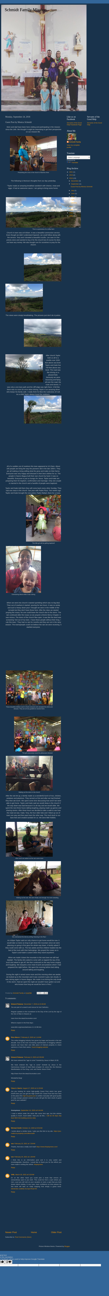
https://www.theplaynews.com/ (47, 1147)
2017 (71, 207)
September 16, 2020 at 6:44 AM (32, 1110)
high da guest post (29, 1096)
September (75, 184)
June (73, 193)
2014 (71, 216)
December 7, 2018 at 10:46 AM (35, 1004)
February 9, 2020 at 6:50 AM (34, 1057)
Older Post (56, 1232)
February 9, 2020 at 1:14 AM (31, 1037)
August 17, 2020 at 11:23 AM (33, 1088)
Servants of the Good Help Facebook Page (74, 124)
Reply (13, 1030)
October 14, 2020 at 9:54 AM (32, 1128)
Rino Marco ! (16, 1037)
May (73, 197)
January (74, 203)
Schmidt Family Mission (25, 9)
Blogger (67, 1246)
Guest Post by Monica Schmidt (81, 187)
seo (12, 1143)
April (73, 200)
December (75, 181)
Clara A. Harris (16, 1088)
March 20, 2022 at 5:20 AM (24, 1174)
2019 (71, 175)
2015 (71, 213)
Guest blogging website (40, 1047)
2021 (71, 172)
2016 (71, 210)
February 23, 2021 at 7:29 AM (24, 1143)
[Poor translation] (8, 1262)
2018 (71, 178)
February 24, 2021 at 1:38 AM (24, 1157)
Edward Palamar (17, 1004)
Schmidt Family (75, 142)
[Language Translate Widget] (78, 157)
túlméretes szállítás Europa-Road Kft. (24, 1189)
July (72, 190)
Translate (72, 162)
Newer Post (11, 1232)
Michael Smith (16, 1128)
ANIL (13, 1174)
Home (34, 1232)
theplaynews (38, 1164)
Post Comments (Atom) (23, 1237)
